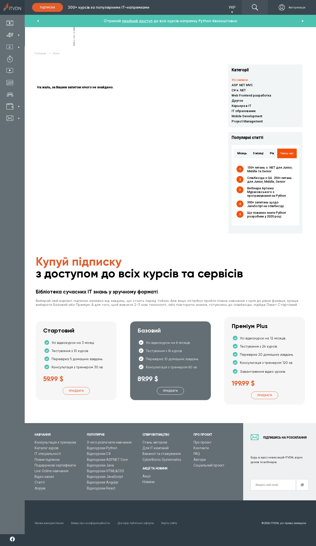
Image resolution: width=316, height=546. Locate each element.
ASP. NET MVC (242, 85)
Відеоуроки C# (99, 454)
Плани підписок (47, 460)
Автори (200, 460)
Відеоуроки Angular (102, 482)
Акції (146, 476)
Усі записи (240, 80)
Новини (148, 482)
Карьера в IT (241, 106)
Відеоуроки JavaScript (105, 477)
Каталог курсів (47, 448)
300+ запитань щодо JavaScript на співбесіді (265, 204)
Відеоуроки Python (102, 448)
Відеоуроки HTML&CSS (105, 471)
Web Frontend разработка (251, 95)
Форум (40, 488)
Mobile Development (247, 116)
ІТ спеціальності (48, 454)
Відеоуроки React (101, 488)
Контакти (201, 448)
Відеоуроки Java (100, 465)
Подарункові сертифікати (55, 465)
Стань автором (154, 442)
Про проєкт (203, 442)
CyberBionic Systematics (161, 460)
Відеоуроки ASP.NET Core (107, 460)
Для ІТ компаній (155, 448)
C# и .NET (239, 90)
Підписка (47, 7)
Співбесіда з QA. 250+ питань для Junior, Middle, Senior (269, 179)
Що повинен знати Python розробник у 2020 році (266, 214)
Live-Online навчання (51, 471)
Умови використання (49, 523)
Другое (237, 100)
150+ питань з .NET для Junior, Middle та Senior (269, 169)
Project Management (247, 121)
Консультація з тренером (55, 442)
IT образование (244, 111)
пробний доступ (137, 21)
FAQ (197, 454)
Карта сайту (169, 523)
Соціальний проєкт (209, 465)
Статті (40, 482)
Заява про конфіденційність (90, 523)
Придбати (76, 390)
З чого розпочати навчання (109, 442)
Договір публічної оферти (136, 523)
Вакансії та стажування (161, 454)
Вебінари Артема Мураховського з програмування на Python (266, 191)
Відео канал (44, 477)
